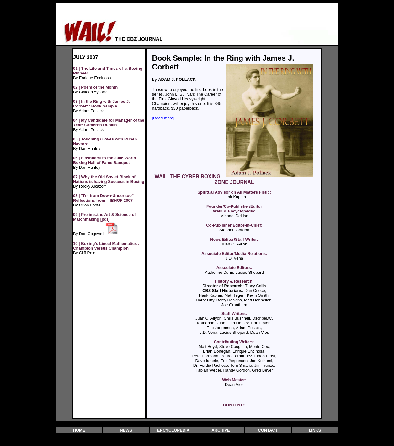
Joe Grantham (234, 304)
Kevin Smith (258, 295)
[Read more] (163, 118)
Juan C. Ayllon (234, 244)
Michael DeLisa (234, 215)
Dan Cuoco (255, 290)
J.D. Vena (234, 258)
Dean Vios (234, 384)
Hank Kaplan (234, 197)
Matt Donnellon (257, 300)
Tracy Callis (255, 286)
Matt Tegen (234, 295)
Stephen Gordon (234, 230)
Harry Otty (205, 300)
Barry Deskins (229, 300)
